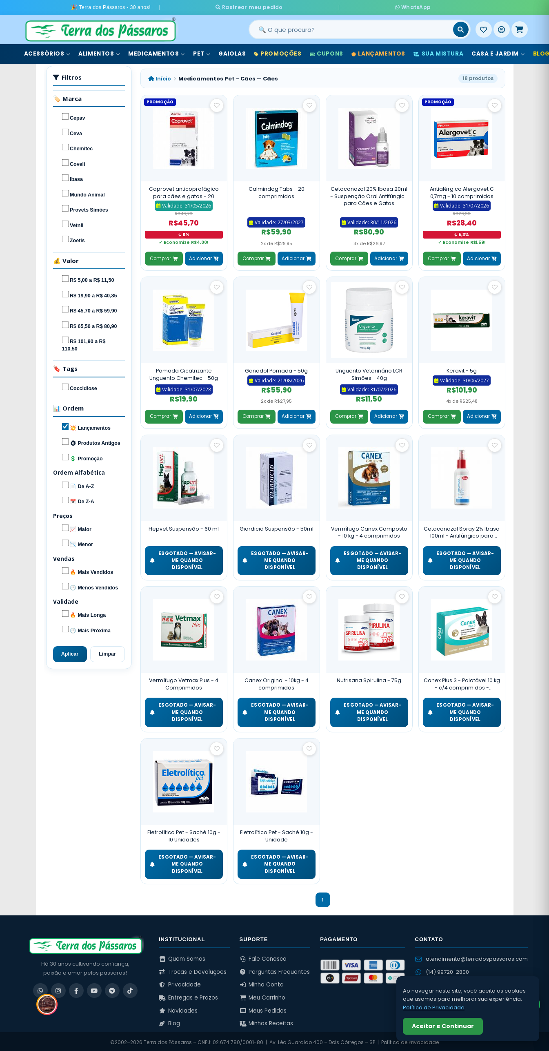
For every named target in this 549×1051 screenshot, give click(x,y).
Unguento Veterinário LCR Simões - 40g (369, 373)
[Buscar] (461, 28)
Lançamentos (378, 52)
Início (159, 77)
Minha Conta (262, 983)
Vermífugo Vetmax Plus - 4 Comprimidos (183, 683)
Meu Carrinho (263, 996)
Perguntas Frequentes (275, 970)
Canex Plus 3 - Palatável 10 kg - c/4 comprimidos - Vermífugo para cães (462, 683)
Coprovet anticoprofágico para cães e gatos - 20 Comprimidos (184, 191)
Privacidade (180, 983)
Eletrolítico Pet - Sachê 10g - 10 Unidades (183, 835)
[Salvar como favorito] (217, 104)
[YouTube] (94, 989)
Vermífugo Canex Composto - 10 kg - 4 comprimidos (369, 531)
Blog (169, 1022)
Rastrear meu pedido (299, 6)
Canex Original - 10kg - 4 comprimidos (276, 683)
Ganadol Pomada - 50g (276, 369)
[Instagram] (58, 989)
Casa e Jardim (498, 52)
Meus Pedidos (263, 1009)
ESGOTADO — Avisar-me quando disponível (183, 559)
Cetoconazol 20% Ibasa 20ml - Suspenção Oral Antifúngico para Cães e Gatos (369, 194)
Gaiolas (232, 52)
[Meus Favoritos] (484, 28)
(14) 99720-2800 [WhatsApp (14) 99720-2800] (442, 970)
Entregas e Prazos (188, 996)
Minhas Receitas (266, 1022)
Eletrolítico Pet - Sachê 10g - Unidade (276, 835)
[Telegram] (112, 989)
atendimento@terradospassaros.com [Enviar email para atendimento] (471, 957)
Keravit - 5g (462, 369)
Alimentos (99, 52)
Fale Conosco (263, 957)
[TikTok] (130, 989)
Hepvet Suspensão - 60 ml (184, 527)
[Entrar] (501, 28)
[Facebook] (76, 989)
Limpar (107, 653)
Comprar (164, 257)
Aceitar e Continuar (443, 1026)
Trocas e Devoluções (193, 970)
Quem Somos (182, 957)
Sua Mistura (438, 52)
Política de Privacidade (434, 1007)
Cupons (326, 52)
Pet (201, 52)
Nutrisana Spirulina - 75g (369, 679)
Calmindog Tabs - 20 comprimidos (277, 191)
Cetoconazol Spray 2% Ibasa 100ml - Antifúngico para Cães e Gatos (462, 531)
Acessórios (47, 52)
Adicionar (203, 257)
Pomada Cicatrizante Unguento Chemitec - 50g (183, 373)
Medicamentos (156, 52)
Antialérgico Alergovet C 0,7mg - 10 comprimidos (462, 191)
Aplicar (69, 653)
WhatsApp (360, 6)
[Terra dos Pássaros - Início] (100, 28)
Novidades (178, 1009)
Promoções (278, 52)
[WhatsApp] (40, 989)
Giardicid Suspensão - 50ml (276, 527)
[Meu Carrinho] (519, 28)
